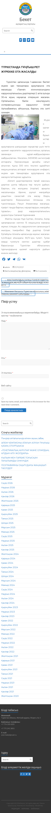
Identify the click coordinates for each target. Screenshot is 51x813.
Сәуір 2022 (7, 638)
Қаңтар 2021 (7, 691)
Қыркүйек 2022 (9, 625)
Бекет (25, 19)
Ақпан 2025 (7, 545)
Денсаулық (26, 271)
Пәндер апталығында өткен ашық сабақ (22, 438)
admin (7, 267)
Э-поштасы (7, 373)
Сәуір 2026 (6, 483)
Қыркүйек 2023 (9, 607)
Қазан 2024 (7, 563)
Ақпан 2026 (7, 492)
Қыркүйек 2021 (9, 669)
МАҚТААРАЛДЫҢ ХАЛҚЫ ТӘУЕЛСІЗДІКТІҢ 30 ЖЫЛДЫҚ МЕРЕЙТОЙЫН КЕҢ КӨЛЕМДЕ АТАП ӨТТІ (25, 282)
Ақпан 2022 (7, 647)
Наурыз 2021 (7, 683)
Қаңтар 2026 (7, 496)
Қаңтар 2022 (7, 652)
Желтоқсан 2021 (9, 656)
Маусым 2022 (8, 629)
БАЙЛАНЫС (35, 809)
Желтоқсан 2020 (10, 696)
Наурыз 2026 (8, 487)
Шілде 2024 (7, 576)
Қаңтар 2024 (7, 603)
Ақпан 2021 (7, 687)
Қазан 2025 (7, 510)
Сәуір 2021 (6, 678)
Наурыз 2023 (8, 612)
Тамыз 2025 (7, 518)
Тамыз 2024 (7, 572)
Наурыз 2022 (8, 643)
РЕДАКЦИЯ (15, 809)
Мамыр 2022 (8, 634)
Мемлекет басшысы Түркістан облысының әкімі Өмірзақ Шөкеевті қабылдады (25, 292)
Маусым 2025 (8, 527)
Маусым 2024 (8, 581)
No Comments (41, 271)
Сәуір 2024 (7, 589)
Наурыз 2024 (8, 594)
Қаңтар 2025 (7, 549)
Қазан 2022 (7, 620)
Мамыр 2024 (8, 585)
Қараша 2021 (8, 660)
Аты (3, 358)
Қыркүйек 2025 (9, 514)
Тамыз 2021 (7, 674)
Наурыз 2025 (8, 541)
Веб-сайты (6, 385)
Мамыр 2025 (8, 532)
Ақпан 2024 (7, 598)
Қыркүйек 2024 (9, 567)
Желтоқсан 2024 (10, 554)
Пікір (4, 321)
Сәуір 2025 (6, 536)
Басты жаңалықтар (13, 271)
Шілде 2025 (7, 523)
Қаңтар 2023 (7, 616)
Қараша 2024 (8, 558)
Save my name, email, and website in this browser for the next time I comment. (25, 403)
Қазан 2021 (7, 665)
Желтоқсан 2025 (9, 501)
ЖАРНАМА (25, 809)
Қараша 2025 (8, 505)
